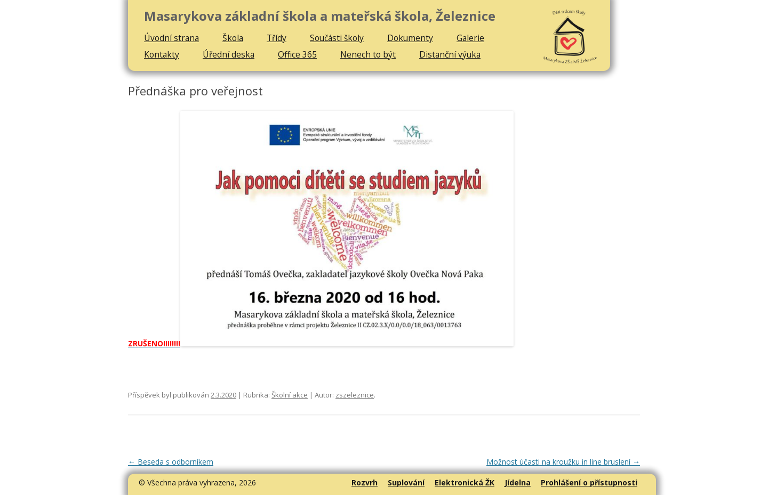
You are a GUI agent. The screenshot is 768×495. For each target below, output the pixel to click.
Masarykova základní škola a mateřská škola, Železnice (319, 16)
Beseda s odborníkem (170, 462)
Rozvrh (364, 482)
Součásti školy (337, 38)
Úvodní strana (171, 38)
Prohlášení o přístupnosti (589, 482)
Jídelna (518, 482)
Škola (232, 38)
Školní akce (289, 395)
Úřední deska (228, 54)
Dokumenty (410, 38)
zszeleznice (354, 395)
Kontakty (161, 54)
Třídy (276, 38)
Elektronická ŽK (464, 482)
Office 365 (297, 54)
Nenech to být (368, 54)
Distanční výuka (450, 54)
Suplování (406, 482)
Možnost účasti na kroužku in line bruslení (563, 462)
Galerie (470, 38)
